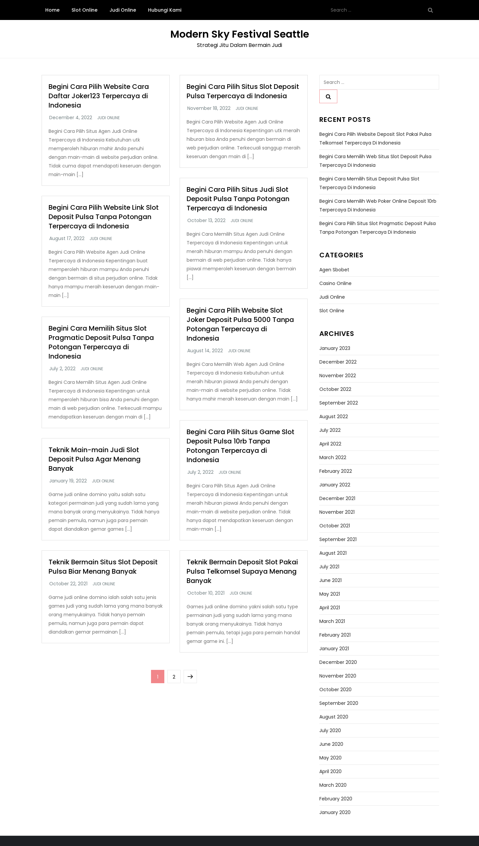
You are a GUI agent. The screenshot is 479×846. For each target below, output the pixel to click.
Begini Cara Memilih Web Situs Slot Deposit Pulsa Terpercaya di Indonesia (375, 160)
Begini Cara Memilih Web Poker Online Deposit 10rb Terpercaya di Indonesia (377, 205)
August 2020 (333, 716)
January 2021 (334, 648)
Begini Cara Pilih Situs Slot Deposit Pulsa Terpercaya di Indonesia (243, 91)
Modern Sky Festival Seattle (239, 34)
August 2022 (333, 416)
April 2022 (330, 443)
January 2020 (335, 812)
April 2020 (330, 771)
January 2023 (334, 348)
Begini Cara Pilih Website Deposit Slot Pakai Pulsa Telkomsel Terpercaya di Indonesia (375, 138)
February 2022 (335, 471)
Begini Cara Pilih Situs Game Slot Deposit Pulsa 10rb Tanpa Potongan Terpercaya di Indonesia (240, 445)
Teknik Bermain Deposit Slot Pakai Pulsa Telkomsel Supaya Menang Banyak (242, 571)
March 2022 (332, 457)
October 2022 (335, 389)
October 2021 (334, 525)
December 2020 (338, 662)
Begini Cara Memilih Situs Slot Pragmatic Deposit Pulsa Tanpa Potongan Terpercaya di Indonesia (101, 342)
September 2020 (338, 703)
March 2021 (332, 621)
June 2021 (330, 580)
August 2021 (333, 553)
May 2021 (329, 594)
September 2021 (338, 539)
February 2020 (335, 798)
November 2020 (337, 676)
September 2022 (338, 403)
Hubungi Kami (164, 10)
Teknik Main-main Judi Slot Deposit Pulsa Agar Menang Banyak (95, 459)
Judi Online (122, 10)
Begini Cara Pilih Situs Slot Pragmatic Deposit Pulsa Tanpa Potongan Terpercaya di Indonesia (377, 227)
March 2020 (333, 785)
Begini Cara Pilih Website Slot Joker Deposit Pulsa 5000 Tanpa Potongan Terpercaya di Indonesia (240, 324)
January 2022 (334, 484)
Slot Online (84, 10)
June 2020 (331, 744)
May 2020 (330, 757)
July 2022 (330, 430)
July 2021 (329, 566)
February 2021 (335, 635)
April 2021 (329, 607)
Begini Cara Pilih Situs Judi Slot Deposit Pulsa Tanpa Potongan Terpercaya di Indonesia (238, 199)
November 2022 (337, 375)
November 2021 (337, 512)
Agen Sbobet (334, 269)
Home (52, 10)
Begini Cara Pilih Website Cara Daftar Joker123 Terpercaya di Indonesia (99, 96)
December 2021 (337, 498)
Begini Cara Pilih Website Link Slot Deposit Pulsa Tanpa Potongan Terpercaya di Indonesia (104, 217)
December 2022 (338, 362)
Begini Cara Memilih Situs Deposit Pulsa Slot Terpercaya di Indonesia (369, 183)
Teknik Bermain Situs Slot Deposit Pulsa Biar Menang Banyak (103, 566)
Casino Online (335, 283)
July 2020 (330, 730)
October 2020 (335, 689)
